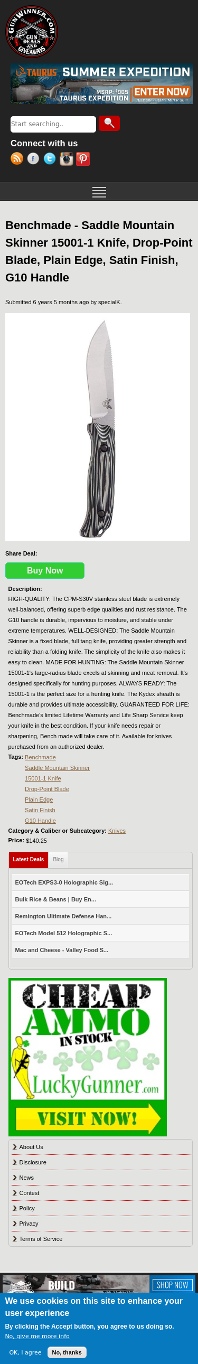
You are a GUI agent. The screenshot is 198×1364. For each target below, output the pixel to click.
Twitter (51, 160)
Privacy (29, 1223)
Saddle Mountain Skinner (57, 768)
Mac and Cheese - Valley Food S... (62, 950)
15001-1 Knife (43, 778)
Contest (30, 1193)
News (27, 1177)
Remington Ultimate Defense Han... (63, 916)
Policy (27, 1208)
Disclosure (33, 1162)
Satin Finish (40, 810)
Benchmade (40, 757)
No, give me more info (37, 1336)
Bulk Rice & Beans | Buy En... (55, 899)
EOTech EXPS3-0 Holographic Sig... (64, 882)
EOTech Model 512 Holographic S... (63, 933)
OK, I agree (25, 1352)
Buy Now (45, 570)
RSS (19, 160)
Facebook (35, 160)
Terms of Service (41, 1239)
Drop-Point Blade (47, 789)
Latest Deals (31, 857)
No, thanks (67, 1352)
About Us (31, 1147)
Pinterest (84, 160)
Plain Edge (39, 799)
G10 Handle (40, 820)
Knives (117, 830)
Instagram (68, 160)
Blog (58, 859)
